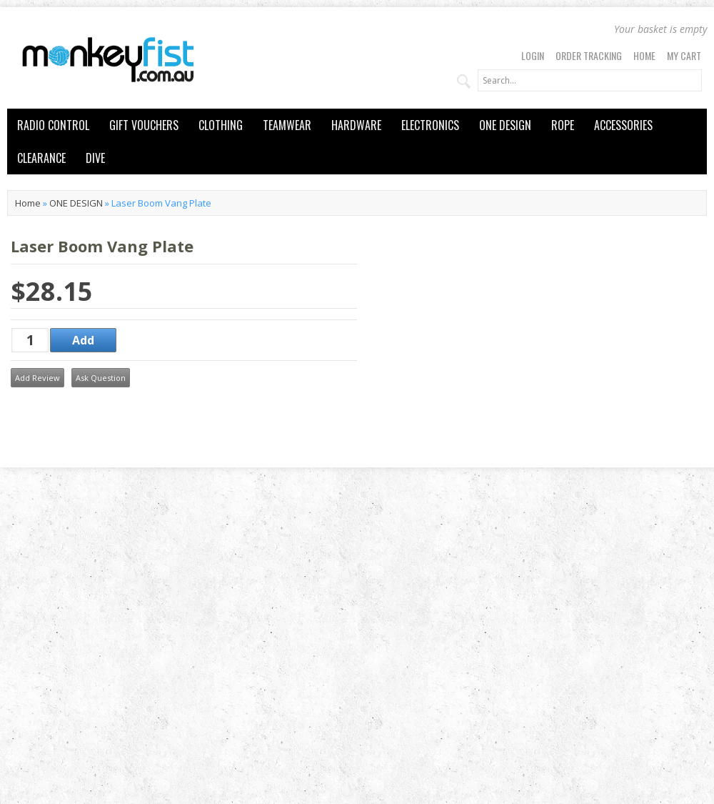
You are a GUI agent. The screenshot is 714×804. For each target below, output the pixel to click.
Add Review (37, 377)
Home (644, 55)
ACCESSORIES (623, 125)
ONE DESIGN (505, 125)
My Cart (684, 55)
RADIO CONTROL (53, 125)
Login (532, 55)
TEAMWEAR (287, 125)
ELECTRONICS (430, 125)
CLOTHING (220, 125)
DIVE (95, 158)
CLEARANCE (41, 158)
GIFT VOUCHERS (143, 125)
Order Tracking (588, 55)
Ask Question (101, 377)
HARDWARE (356, 125)
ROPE (562, 125)
